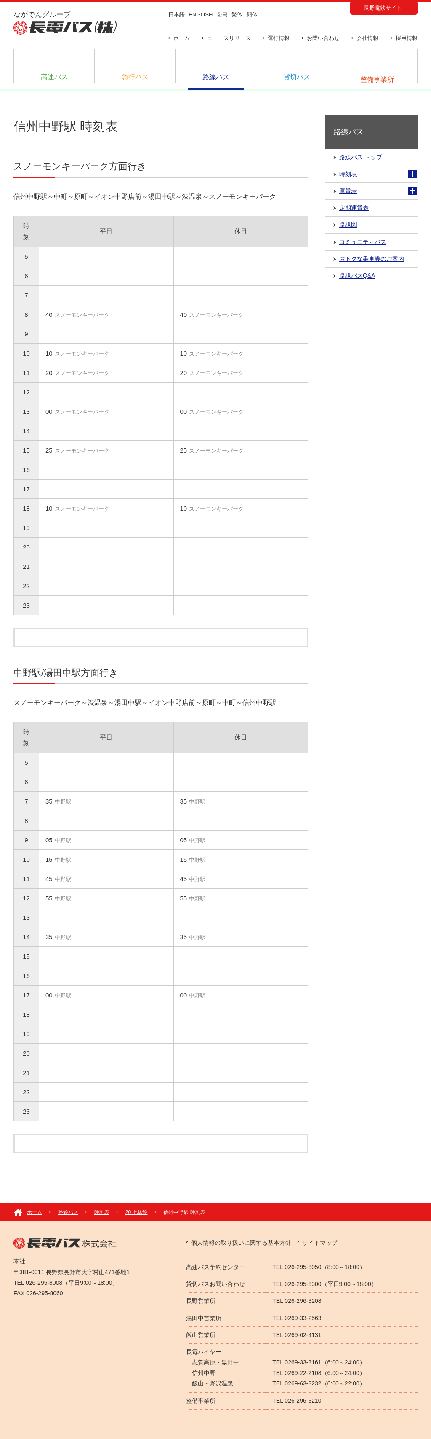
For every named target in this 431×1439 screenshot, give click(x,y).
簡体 (252, 14)
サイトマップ (320, 1242)
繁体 (236, 14)
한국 (222, 14)
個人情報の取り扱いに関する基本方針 (241, 1242)
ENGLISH (201, 14)
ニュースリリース (229, 38)
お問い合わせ (323, 38)
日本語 (176, 14)
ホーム (181, 38)
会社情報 (367, 38)
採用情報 (407, 38)
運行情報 (279, 38)
